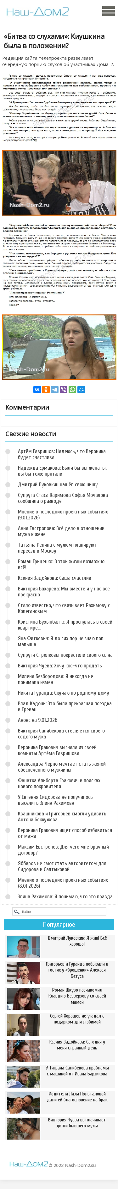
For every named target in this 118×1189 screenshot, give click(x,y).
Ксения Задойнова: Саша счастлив (54, 578)
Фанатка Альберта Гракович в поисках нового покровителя (59, 783)
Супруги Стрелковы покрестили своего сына (65, 655)
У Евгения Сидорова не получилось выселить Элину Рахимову (55, 800)
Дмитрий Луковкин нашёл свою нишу (58, 484)
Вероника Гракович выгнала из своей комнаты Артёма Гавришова (57, 750)
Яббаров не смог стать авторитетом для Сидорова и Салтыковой (62, 866)
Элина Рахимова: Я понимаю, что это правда (65, 897)
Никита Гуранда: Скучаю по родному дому (63, 693)
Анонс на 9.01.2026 (37, 720)
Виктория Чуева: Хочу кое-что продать (60, 666)
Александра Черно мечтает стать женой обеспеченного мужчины (62, 767)
